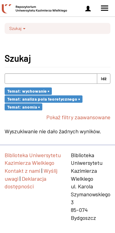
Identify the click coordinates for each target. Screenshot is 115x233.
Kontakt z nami (22, 170)
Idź (103, 78)
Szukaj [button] (17, 28)
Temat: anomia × (23, 106)
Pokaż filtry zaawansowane (78, 117)
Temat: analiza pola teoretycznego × (43, 99)
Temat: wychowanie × (28, 91)
